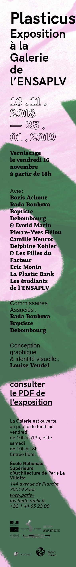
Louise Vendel (29, 366)
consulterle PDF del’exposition (31, 392)
